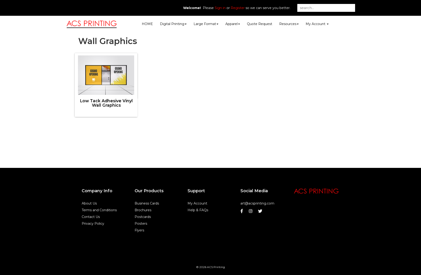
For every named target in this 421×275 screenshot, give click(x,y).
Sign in (220, 8)
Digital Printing (173, 24)
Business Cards (147, 203)
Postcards (143, 217)
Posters (141, 223)
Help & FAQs (198, 210)
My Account (197, 203)
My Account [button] (317, 24)
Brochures (143, 210)
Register (238, 8)
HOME (147, 24)
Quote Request (259, 24)
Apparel (232, 24)
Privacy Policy (93, 223)
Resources (289, 24)
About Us (89, 203)
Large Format (206, 24)
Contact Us (91, 217)
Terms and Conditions (99, 210)
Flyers (139, 230)
